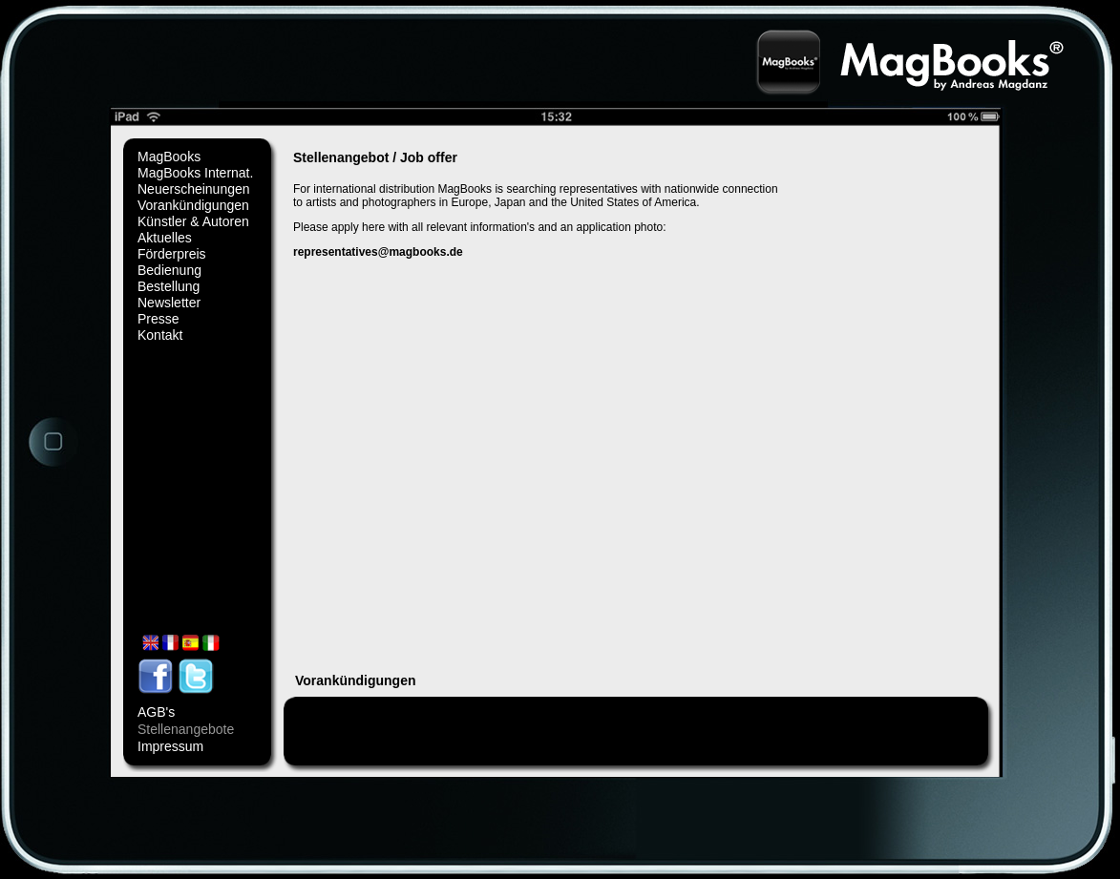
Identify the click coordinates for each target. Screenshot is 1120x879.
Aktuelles (164, 237)
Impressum (170, 746)
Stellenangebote (185, 729)
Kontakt (159, 335)
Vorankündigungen (193, 205)
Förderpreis (171, 254)
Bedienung (169, 270)
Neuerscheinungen (193, 189)
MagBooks (169, 156)
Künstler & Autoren (193, 221)
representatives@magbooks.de (378, 252)
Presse (158, 318)
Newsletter (169, 302)
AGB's (156, 712)
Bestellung (168, 286)
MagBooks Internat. (195, 172)
